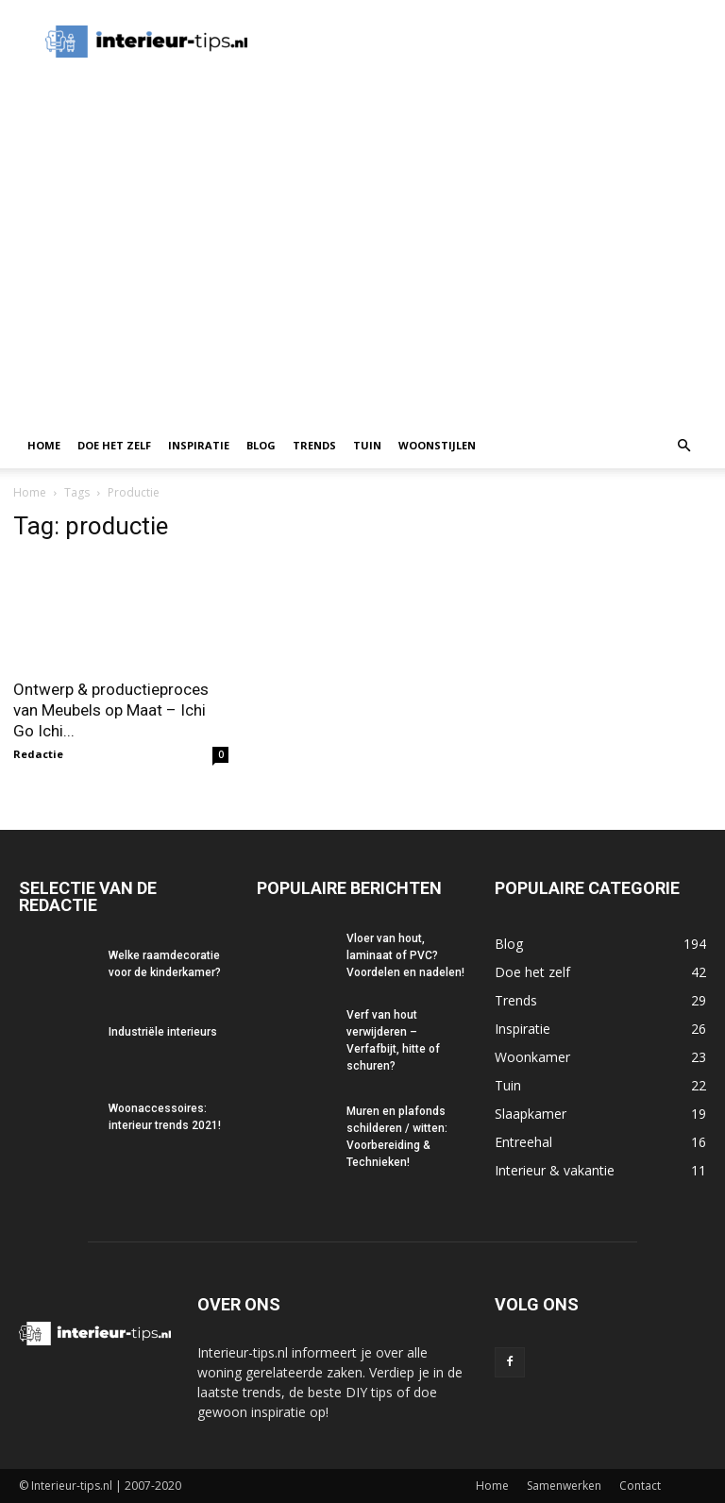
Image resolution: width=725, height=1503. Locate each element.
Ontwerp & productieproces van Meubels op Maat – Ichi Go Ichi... (111, 710)
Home (43, 445)
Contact (640, 1486)
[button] (683, 446)
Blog (261, 445)
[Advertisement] (362, 281)
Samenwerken (564, 1486)
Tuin (367, 445)
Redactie (38, 754)
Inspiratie (198, 445)
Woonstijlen (437, 445)
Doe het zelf (114, 445)
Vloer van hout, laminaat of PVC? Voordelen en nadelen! (405, 955)
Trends (314, 445)
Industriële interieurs (163, 1032)
